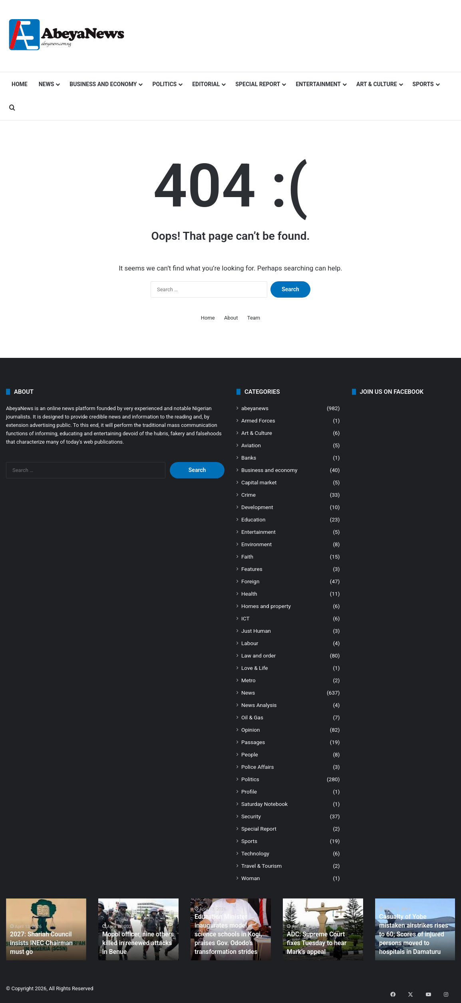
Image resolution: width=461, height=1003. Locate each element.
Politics (164, 84)
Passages (253, 742)
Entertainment (318, 84)
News (46, 84)
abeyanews (254, 408)
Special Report (257, 84)
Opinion (250, 730)
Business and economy (103, 84)
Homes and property (266, 606)
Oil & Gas (252, 717)
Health (249, 593)
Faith (247, 556)
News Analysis (259, 705)
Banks (248, 457)
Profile (249, 791)
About (231, 318)
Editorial (206, 84)
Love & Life (254, 668)
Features (251, 569)
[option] (46, 929)
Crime (248, 495)
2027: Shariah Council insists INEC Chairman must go (45, 944)
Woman (250, 878)
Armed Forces (258, 420)
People (249, 754)
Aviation (251, 445)
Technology (255, 853)
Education (253, 519)
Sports (423, 84)
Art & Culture (376, 84)
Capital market (258, 482)
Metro (248, 680)
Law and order (258, 655)
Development (257, 507)
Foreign (250, 581)
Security (251, 816)
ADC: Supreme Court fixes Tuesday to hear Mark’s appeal (319, 944)
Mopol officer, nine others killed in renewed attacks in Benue (136, 944)
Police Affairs (257, 767)
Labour (249, 643)
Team (253, 318)
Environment (256, 544)
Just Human (256, 631)
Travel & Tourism (261, 866)
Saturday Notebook (264, 804)
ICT (245, 618)
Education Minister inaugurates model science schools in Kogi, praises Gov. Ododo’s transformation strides (230, 936)
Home (20, 84)
